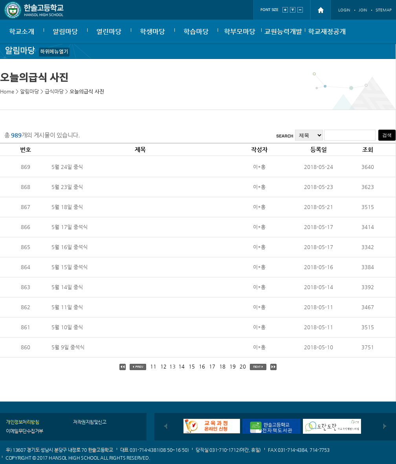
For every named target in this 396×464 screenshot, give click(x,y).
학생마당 (152, 31)
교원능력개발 (283, 31)
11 (153, 366)
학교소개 (21, 31)
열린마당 (108, 31)
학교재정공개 (327, 31)
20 (243, 366)
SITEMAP (384, 10)
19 (232, 366)
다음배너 (384, 426)
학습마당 (196, 31)
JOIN (363, 10)
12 (163, 366)
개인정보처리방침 (22, 422)
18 (222, 366)
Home (7, 91)
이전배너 (165, 426)
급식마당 (54, 91)
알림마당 (65, 31)
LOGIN (344, 10)
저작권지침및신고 (89, 422)
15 (192, 366)
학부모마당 (239, 31)
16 (202, 366)
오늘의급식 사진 (87, 91)
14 (181, 366)
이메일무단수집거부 (24, 431)
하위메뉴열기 (54, 52)
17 (212, 366)
